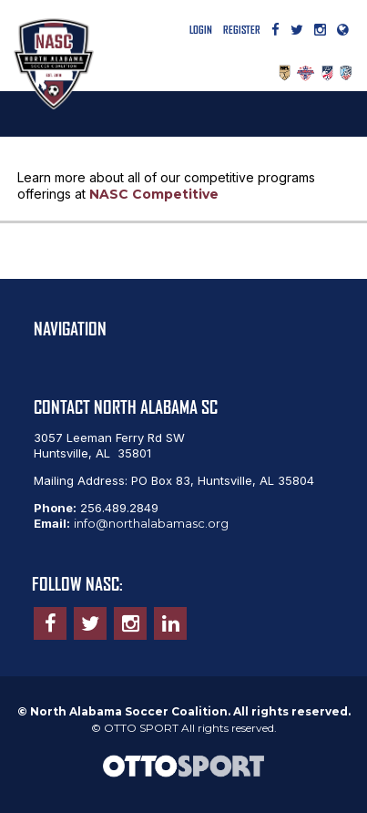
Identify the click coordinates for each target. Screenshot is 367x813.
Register (241, 29)
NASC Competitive (154, 194)
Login (200, 29)
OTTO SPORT (141, 728)
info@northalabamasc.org (151, 523)
